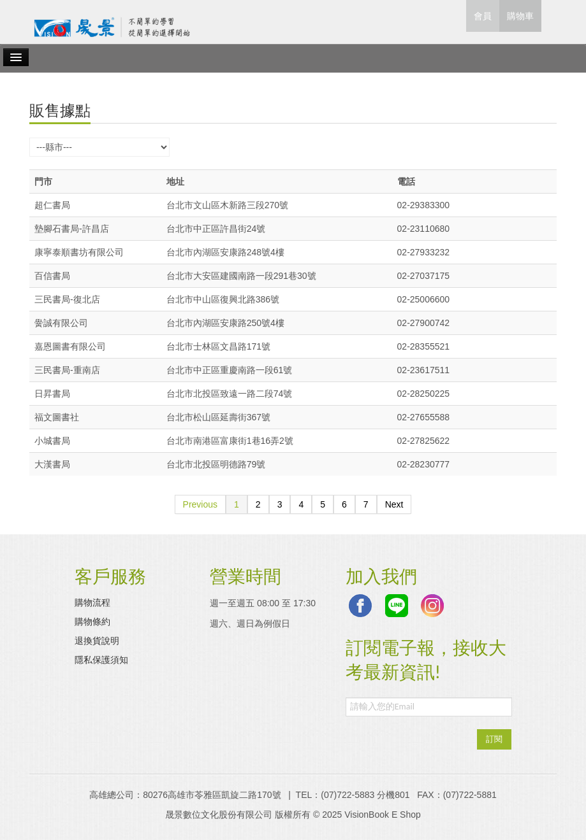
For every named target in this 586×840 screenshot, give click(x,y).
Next (394, 504)
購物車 (520, 16)
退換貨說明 (97, 641)
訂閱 (494, 739)
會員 (483, 16)
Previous (200, 504)
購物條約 (92, 621)
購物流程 (92, 602)
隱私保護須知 (101, 660)
